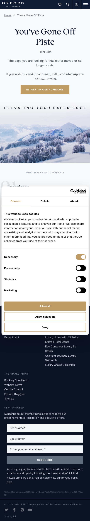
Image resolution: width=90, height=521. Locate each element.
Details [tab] (45, 201)
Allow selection (45, 316)
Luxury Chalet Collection (60, 364)
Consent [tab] (16, 201)
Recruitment (11, 337)
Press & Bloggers (14, 394)
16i (14, 516)
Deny (45, 327)
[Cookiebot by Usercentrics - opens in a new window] (70, 191)
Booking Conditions (16, 380)
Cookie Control (13, 389)
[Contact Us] (76, 4)
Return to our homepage (45, 89)
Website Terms (13, 384)
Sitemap (9, 398)
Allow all (45, 306)
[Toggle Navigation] (85, 4)
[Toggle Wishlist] (60, 4)
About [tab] (74, 201)
